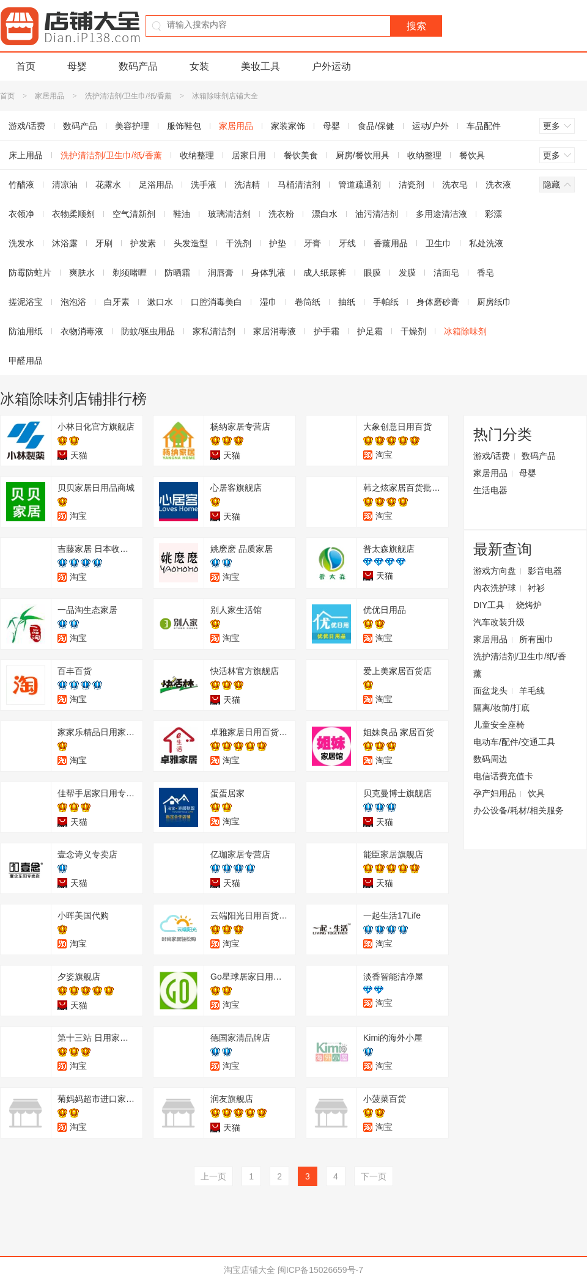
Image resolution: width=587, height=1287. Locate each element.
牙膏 (312, 243)
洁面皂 (446, 272)
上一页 (213, 1176)
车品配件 (484, 126)
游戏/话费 (491, 456)
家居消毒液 (274, 331)
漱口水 (160, 302)
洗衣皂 (455, 184)
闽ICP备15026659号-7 (320, 1270)
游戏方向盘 (494, 571)
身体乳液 (268, 272)
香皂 (485, 272)
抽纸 (346, 302)
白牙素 (117, 302)
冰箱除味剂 (465, 331)
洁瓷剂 (411, 184)
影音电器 (545, 571)
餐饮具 (472, 155)
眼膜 (372, 272)
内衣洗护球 (494, 588)
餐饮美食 (301, 155)
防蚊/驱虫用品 (148, 331)
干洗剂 (238, 243)
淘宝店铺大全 (249, 1270)
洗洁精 (247, 184)
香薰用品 (391, 243)
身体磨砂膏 (437, 302)
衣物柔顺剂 (73, 214)
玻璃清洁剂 (229, 214)
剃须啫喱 (130, 272)
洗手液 (203, 184)
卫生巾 (438, 243)
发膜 (407, 272)
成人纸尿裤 (324, 272)
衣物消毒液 (82, 331)
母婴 (77, 66)
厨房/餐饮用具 (362, 155)
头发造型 (191, 243)
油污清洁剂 (376, 214)
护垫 (277, 243)
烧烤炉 (529, 605)
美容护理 (132, 126)
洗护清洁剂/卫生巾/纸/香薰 (128, 96)
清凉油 (65, 184)
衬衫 (536, 588)
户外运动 (331, 66)
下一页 (373, 1176)
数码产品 (138, 66)
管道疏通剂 (359, 184)
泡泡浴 (73, 302)
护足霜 (370, 331)
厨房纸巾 (494, 302)
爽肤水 (82, 272)
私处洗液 (486, 243)
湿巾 (268, 302)
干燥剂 (413, 331)
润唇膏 (221, 272)
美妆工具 (260, 66)
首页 (25, 66)
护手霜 (326, 331)
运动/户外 (430, 126)
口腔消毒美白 (216, 302)
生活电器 (490, 490)
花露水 (108, 184)
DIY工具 (488, 605)
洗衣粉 (281, 214)
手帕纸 (386, 302)
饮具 (536, 793)
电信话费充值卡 (503, 776)
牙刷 (104, 243)
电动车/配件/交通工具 (514, 742)
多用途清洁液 (441, 214)
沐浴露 (65, 243)
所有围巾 (536, 639)
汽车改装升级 (499, 622)
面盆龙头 (490, 690)
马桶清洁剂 (299, 184)
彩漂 (493, 214)
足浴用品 (156, 184)
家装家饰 (288, 126)
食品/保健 (376, 126)
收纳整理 (197, 155)
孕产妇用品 (494, 793)
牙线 (347, 243)
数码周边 (490, 759)
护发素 (143, 243)
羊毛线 (532, 690)
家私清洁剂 (214, 331)
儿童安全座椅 (499, 725)
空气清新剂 (134, 214)
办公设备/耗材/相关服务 (518, 810)
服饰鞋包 (184, 126)
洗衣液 (498, 184)
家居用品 (49, 96)
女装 (199, 66)
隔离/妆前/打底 (501, 708)
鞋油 (181, 214)
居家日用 (249, 155)
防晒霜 (177, 272)
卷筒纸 (307, 302)
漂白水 (325, 214)
